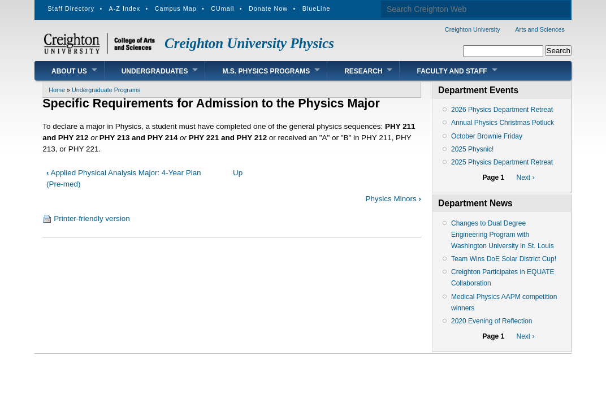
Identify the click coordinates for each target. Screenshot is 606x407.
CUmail (222, 8)
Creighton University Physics (249, 43)
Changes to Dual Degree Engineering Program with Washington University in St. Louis (502, 234)
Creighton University (472, 29)
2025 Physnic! (472, 149)
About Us (69, 71)
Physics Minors (393, 198)
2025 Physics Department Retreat (502, 162)
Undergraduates (155, 71)
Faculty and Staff (452, 71)
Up (238, 172)
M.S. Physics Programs (266, 71)
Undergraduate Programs (106, 89)
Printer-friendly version (91, 218)
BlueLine (316, 8)
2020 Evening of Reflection (491, 321)
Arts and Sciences (540, 29)
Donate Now (268, 8)
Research (363, 71)
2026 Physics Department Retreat (502, 110)
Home (57, 89)
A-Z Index (125, 8)
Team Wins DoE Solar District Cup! (503, 259)
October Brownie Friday (486, 136)
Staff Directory (70, 8)
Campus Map (176, 8)
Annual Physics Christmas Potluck (502, 123)
